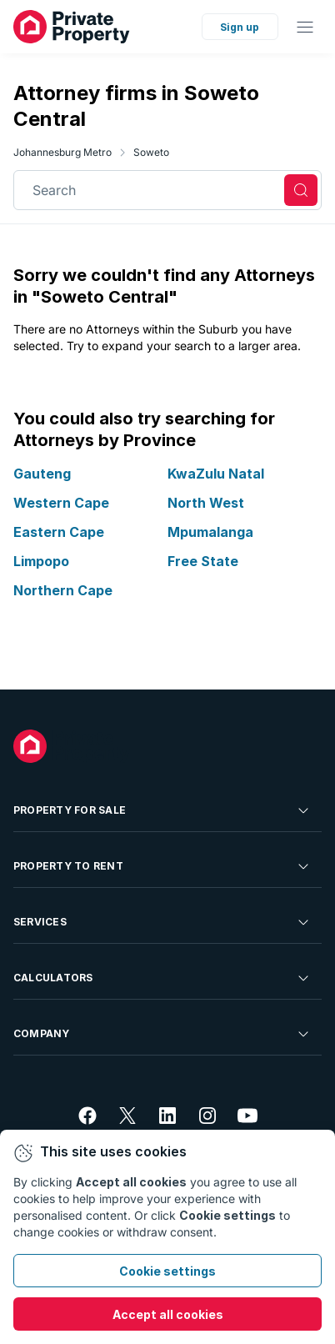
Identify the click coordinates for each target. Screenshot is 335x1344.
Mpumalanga (210, 531)
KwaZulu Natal (216, 473)
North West (206, 502)
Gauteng (42, 473)
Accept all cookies (167, 1314)
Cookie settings (167, 1271)
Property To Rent (162, 866)
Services (162, 922)
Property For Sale (162, 810)
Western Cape (61, 502)
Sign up (239, 27)
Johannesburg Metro (62, 152)
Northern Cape (62, 589)
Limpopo (41, 560)
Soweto (151, 152)
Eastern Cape (58, 531)
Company (162, 1034)
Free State (203, 560)
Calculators (162, 978)
